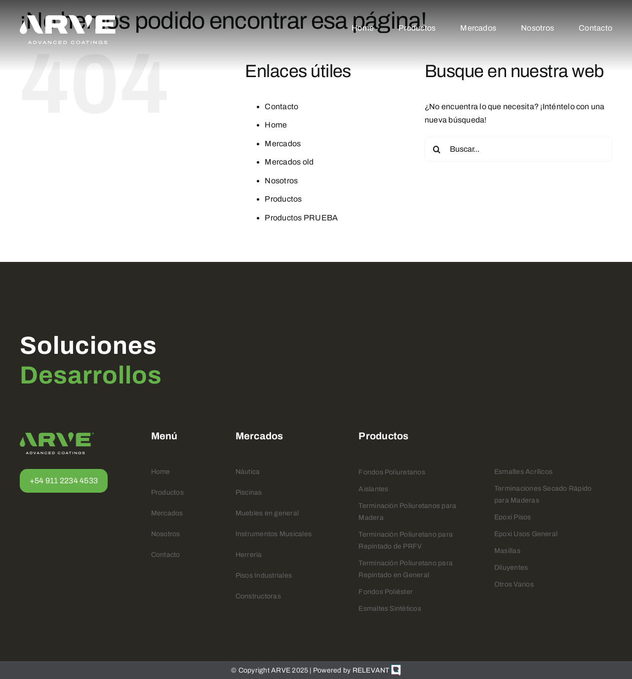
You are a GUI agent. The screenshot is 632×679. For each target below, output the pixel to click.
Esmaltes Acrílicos (523, 471)
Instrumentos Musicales (274, 534)
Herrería (249, 554)
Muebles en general (267, 513)
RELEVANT (377, 670)
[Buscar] (437, 149)
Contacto (281, 106)
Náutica (248, 471)
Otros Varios (514, 584)
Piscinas (249, 492)
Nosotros (281, 180)
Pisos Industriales (264, 575)
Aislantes (373, 489)
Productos (283, 199)
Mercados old (289, 162)
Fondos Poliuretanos (391, 472)
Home (276, 125)
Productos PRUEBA (301, 217)
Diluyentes (511, 567)
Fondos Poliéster (385, 591)
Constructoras (258, 596)
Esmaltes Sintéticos (389, 608)
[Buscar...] (518, 149)
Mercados (283, 143)
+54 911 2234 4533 (64, 480)
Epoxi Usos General (525, 534)
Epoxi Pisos (512, 517)
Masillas (507, 550)
